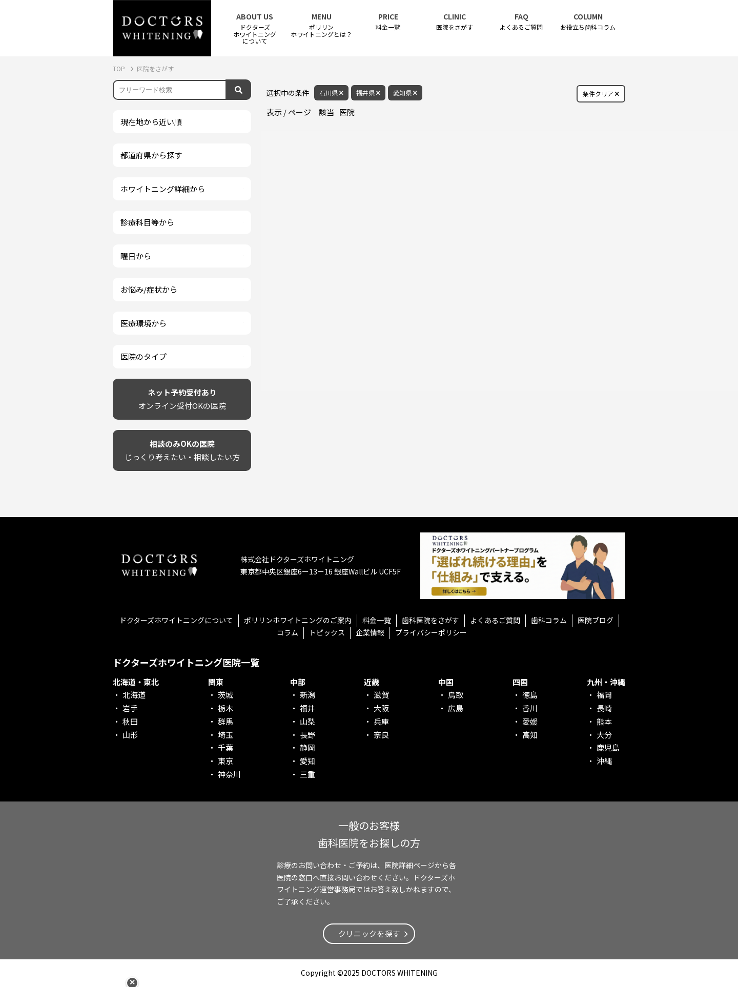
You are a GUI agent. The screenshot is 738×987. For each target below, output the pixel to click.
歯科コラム (549, 620)
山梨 (307, 721)
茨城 (225, 694)
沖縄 (604, 760)
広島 (455, 708)
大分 (604, 734)
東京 (225, 760)
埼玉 (225, 734)
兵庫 (381, 721)
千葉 (225, 747)
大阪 (381, 708)
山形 (130, 734)
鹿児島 (608, 747)
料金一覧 (388, 22)
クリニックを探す (369, 933)
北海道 (134, 694)
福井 (307, 708)
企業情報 (370, 632)
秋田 (130, 721)
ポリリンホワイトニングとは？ (321, 25)
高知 (530, 734)
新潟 (307, 694)
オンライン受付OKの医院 (182, 398)
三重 (307, 774)
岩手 (130, 708)
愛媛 (530, 721)
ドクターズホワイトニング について (254, 28)
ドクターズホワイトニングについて (176, 620)
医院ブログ (595, 620)
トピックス (327, 632)
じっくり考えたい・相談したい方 (182, 449)
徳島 (530, 694)
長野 (307, 734)
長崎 (604, 708)
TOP (120, 68)
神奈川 (229, 774)
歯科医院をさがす (430, 620)
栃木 (225, 708)
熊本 (604, 721)
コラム (287, 632)
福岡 (604, 694)
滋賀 (381, 694)
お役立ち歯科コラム (588, 22)
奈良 (381, 734)
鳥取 (455, 694)
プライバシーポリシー (431, 632)
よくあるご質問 (521, 22)
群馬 (225, 721)
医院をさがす (454, 22)
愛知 (307, 760)
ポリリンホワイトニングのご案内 (298, 620)
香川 (530, 708)
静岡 (307, 747)
